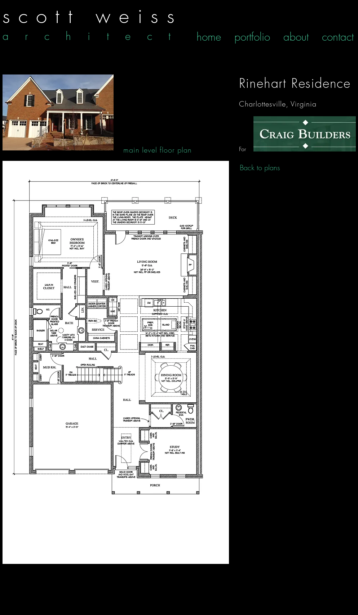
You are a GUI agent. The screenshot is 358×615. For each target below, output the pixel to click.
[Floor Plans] (304, 134)
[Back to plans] (260, 167)
